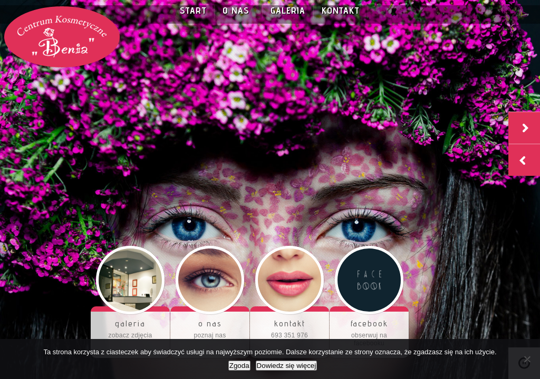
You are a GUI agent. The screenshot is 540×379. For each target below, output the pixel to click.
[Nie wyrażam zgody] (527, 359)
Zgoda (239, 366)
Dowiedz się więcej (286, 366)
